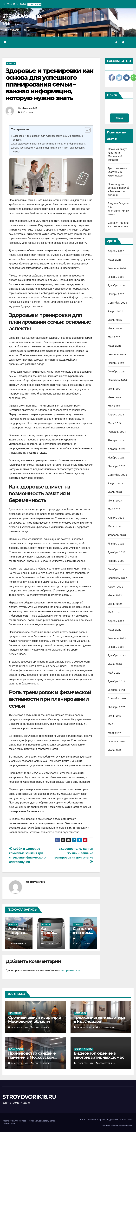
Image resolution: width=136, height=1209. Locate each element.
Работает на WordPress (14, 1121)
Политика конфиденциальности (116, 1125)
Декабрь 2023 (116, 449)
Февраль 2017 (116, 741)
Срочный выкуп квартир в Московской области (34, 1019)
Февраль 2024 (117, 431)
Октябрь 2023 (116, 466)
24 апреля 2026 (86, 1027)
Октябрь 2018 (116, 689)
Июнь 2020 (115, 664)
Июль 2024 (115, 388)
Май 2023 (114, 509)
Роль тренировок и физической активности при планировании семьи (49, 149)
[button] (116, 42)
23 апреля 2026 (20, 1063)
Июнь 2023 (115, 500)
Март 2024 (114, 423)
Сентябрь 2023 (117, 474)
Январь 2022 (116, 646)
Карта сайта (126, 1119)
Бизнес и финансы (83, 1049)
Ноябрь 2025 (116, 294)
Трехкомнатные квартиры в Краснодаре (117, 172)
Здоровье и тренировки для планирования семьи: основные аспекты (48, 137)
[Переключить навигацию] (130, 42)
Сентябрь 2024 (117, 380)
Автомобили (15, 1013)
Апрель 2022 (116, 621)
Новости (11, 63)
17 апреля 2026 (85, 1063)
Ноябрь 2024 (116, 362)
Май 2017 (114, 724)
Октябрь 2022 (116, 569)
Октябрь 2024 (116, 371)
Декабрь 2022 (116, 552)
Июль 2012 (114, 750)
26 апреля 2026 (20, 1027)
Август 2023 (115, 483)
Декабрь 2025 (116, 285)
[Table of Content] (88, 129)
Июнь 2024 (115, 397)
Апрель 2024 (116, 414)
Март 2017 (114, 732)
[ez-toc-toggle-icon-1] (86, 130)
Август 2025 (115, 311)
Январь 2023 (116, 543)
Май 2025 (114, 337)
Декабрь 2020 (117, 655)
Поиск (112, 95)
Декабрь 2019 (116, 681)
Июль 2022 (115, 595)
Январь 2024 (116, 440)
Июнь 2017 (114, 715)
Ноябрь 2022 (116, 560)
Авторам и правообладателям (103, 1119)
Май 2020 (114, 672)
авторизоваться (70, 970)
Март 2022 (114, 629)
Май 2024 (114, 405)
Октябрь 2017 (116, 707)
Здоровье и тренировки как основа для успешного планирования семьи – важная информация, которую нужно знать (49, 84)
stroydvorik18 (29, 108)
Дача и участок (16, 1049)
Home (82, 1119)
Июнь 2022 (115, 603)
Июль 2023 (115, 492)
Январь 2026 (116, 276)
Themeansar (8, 1123)
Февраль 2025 (117, 354)
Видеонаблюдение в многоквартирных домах (99, 1055)
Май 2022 (114, 612)
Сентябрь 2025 (117, 302)
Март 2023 (114, 526)
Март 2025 (114, 345)
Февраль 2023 (117, 535)
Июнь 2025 (115, 328)
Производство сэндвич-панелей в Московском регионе (32, 1057)
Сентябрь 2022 (117, 578)
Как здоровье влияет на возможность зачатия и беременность (49, 143)
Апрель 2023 (116, 517)
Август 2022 (115, 586)
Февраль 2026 (117, 268)
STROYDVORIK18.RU (29, 1096)
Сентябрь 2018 (117, 698)
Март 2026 (115, 259)
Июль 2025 (115, 319)
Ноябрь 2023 (116, 457)
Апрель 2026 (116, 251)
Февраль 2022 (117, 638)
